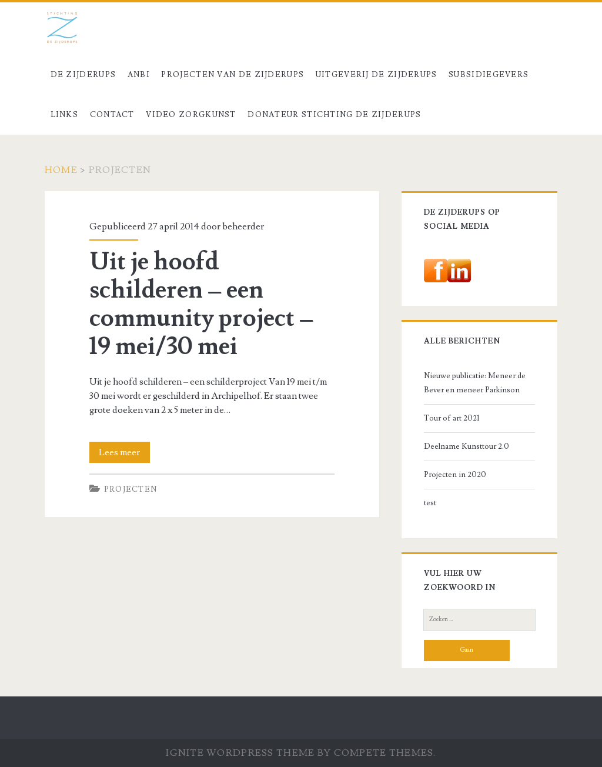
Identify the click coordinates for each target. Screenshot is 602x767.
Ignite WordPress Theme (240, 753)
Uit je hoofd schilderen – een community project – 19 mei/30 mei (201, 304)
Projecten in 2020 (455, 474)
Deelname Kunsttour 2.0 (466, 446)
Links (65, 114)
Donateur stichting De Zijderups (334, 114)
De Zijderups (83, 74)
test (430, 503)
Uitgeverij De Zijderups (376, 74)
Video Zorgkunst (191, 114)
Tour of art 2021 (452, 418)
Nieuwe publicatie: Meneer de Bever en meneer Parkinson (475, 383)
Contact (112, 114)
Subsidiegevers (489, 74)
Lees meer (124, 452)
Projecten (131, 489)
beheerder (243, 226)
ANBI (139, 74)
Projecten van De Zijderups (232, 74)
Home (61, 170)
